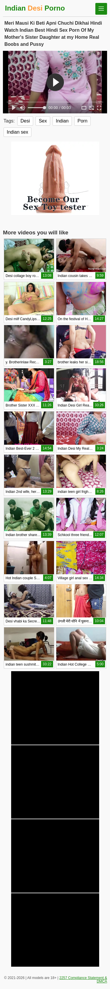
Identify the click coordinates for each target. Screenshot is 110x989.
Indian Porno (35, 8)
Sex (43, 120)
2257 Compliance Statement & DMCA (83, 979)
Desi (25, 120)
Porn (82, 120)
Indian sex (17, 132)
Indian (62, 120)
